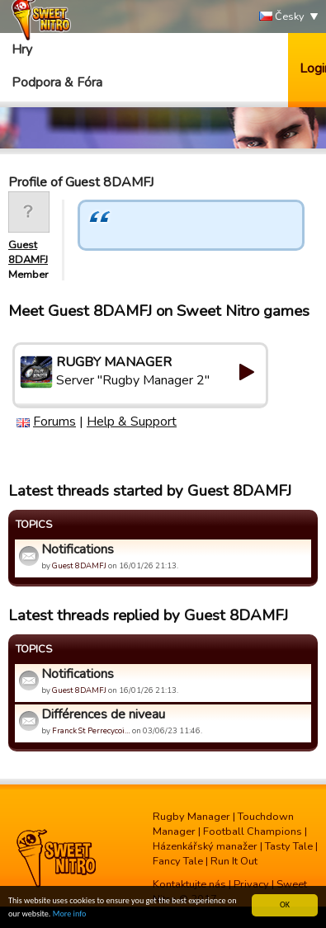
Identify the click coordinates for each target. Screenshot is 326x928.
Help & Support (132, 421)
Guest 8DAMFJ (28, 252)
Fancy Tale (178, 861)
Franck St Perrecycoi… (91, 730)
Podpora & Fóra (57, 82)
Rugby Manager (191, 816)
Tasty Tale (289, 846)
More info (70, 914)
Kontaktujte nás (189, 884)
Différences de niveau (103, 714)
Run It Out (233, 861)
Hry (22, 49)
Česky (282, 17)
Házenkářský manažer (205, 846)
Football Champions (252, 831)
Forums (54, 421)
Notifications (77, 549)
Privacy (251, 884)
